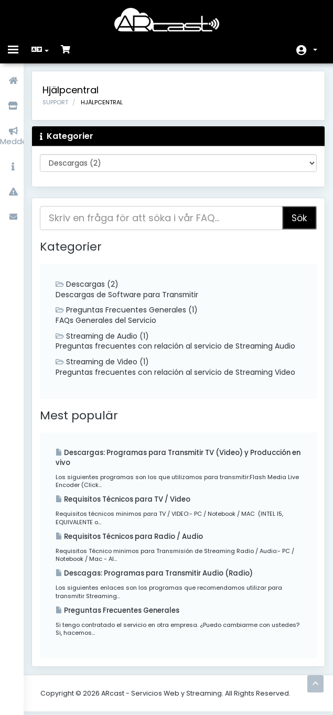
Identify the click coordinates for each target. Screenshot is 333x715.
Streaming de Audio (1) (105, 337)
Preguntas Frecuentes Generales (122, 614)
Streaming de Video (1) (105, 363)
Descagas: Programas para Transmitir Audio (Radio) (161, 576)
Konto (315, 50)
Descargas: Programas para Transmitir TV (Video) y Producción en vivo (159, 459)
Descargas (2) (89, 284)
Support (58, 103)
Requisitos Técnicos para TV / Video (129, 502)
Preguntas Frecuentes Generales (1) (129, 311)
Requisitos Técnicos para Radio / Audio (135, 539)
